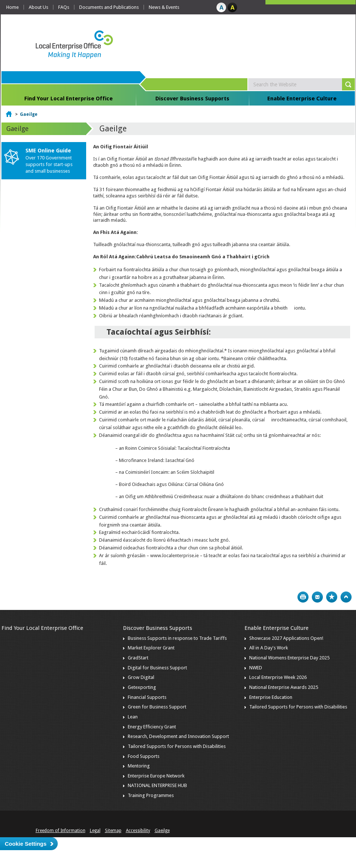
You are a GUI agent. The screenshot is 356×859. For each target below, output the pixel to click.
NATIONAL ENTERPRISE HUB (157, 785)
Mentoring (139, 766)
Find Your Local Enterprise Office (68, 98)
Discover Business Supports (192, 98)
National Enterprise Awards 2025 (283, 687)
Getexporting (142, 687)
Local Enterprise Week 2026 (278, 677)
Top (346, 597)
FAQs (63, 7)
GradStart (138, 657)
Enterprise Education (270, 697)
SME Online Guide (48, 150)
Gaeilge (29, 114)
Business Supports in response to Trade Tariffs (177, 638)
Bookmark (331, 597)
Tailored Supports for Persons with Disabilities (177, 746)
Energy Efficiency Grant (152, 726)
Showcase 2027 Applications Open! (286, 638)
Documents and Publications (109, 7)
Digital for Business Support (157, 667)
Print (303, 597)
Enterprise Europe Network (156, 776)
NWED (255, 667)
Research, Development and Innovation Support (178, 736)
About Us (38, 7)
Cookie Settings (25, 844)
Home (12, 7)
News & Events (164, 7)
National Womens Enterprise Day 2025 (289, 657)
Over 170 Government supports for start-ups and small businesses (49, 164)
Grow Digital (141, 677)
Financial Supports (147, 697)
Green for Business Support (157, 707)
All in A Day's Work (268, 648)
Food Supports (143, 756)
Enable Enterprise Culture (301, 98)
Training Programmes (151, 795)
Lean (133, 717)
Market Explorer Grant (151, 648)
